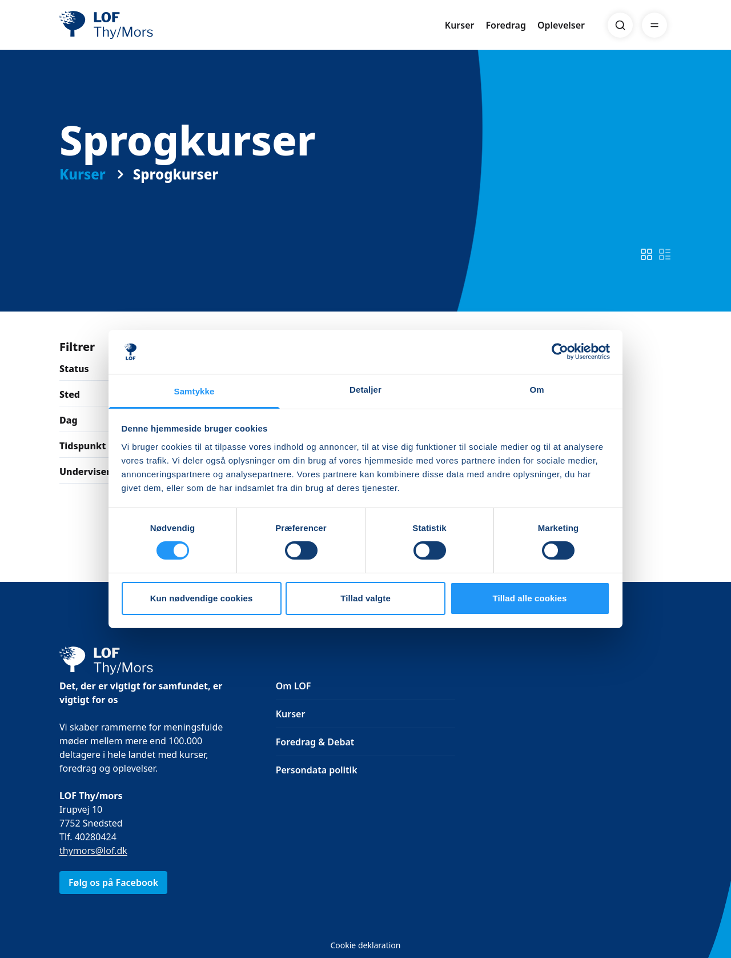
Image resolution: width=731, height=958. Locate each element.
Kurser (460, 25)
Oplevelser (561, 25)
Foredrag (506, 25)
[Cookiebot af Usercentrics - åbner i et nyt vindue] (560, 351)
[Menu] (654, 25)
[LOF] (142, 25)
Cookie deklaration (365, 945)
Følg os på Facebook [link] (113, 882)
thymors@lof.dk (93, 850)
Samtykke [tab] (194, 391)
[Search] (620, 25)
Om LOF (293, 686)
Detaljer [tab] (365, 389)
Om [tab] (536, 389)
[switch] (646, 254)
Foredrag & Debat (315, 742)
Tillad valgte (365, 598)
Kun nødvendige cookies (201, 598)
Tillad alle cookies (529, 598)
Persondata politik (317, 770)
